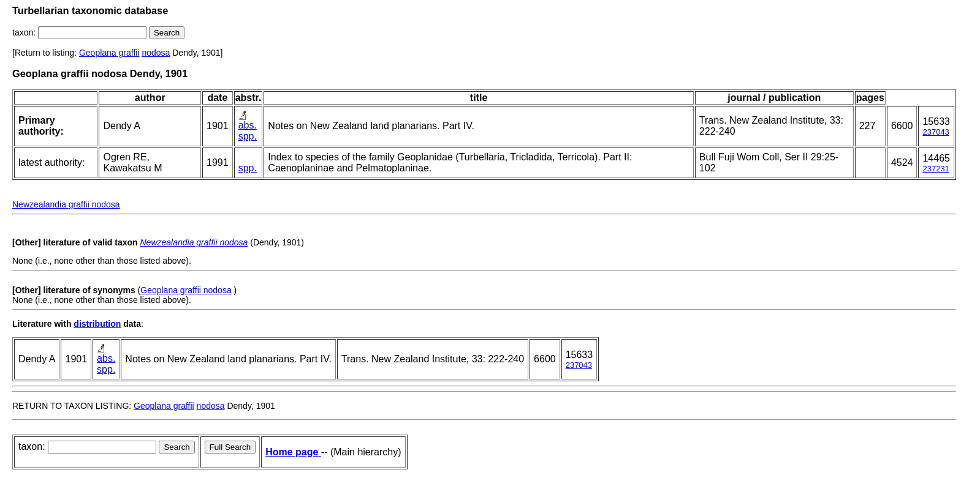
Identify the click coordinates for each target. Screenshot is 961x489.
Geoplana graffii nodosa (185, 290)
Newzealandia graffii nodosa (66, 204)
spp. (247, 136)
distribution (97, 324)
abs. (247, 125)
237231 (935, 168)
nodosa (156, 53)
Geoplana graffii (109, 53)
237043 (935, 131)
